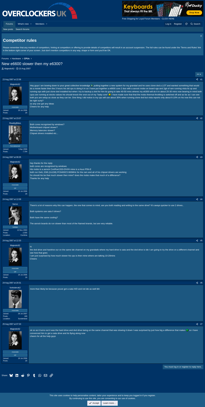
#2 (201, 118)
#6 (201, 283)
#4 (201, 199)
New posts (8, 29)
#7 (201, 324)
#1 (201, 79)
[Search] (195, 24)
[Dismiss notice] (200, 36)
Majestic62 (9, 68)
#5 (201, 240)
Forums (9, 24)
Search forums (22, 29)
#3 (201, 157)
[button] (31, 24)
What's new (23, 24)
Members (39, 24)
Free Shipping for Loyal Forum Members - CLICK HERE (148, 18)
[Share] (197, 79)
